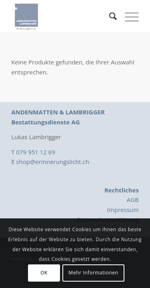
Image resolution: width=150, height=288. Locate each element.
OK (44, 272)
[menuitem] (109, 16)
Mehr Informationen (93, 272)
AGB (133, 200)
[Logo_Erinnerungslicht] (62, 16)
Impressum (123, 210)
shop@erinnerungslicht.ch (52, 162)
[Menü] (128, 16)
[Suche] (109, 16)
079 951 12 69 (35, 152)
